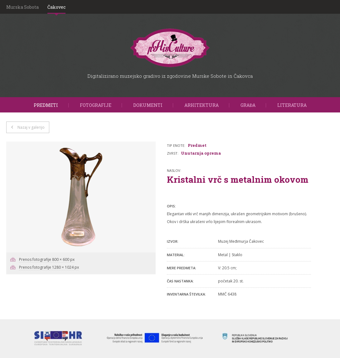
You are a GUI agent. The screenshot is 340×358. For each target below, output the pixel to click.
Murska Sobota (22, 7)
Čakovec (56, 7)
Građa (247, 105)
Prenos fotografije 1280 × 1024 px (49, 267)
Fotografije (95, 105)
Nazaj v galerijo (31, 127)
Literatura (292, 105)
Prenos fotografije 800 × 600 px (47, 259)
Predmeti (46, 105)
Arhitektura (201, 105)
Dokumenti (148, 105)
